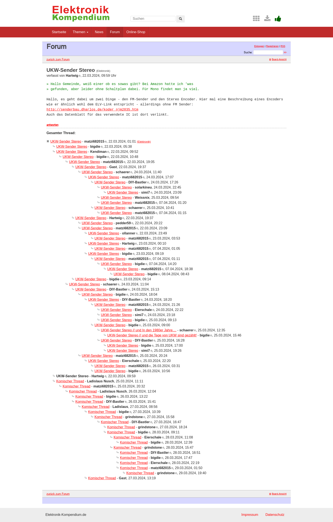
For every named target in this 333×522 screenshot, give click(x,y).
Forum (115, 32)
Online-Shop (135, 32)
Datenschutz (274, 514)
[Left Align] (180, 19)
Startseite (59, 32)
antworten (52, 124)
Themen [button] (80, 32)
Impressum (249, 514)
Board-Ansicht (277, 59)
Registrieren (272, 46)
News (99, 32)
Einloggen (259, 46)
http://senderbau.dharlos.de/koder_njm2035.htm (92, 110)
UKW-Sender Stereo (65, 141)
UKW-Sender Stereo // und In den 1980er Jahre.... (138, 330)
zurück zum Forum (58, 59)
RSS (283, 46)
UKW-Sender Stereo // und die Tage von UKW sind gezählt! (152, 335)
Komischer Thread (70, 381)
